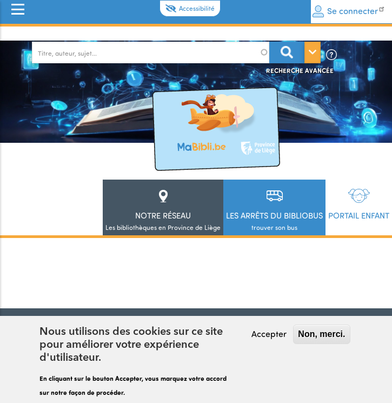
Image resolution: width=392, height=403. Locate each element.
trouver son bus (274, 221)
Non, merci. (321, 334)
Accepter (269, 334)
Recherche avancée (300, 70)
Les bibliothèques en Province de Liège (163, 221)
